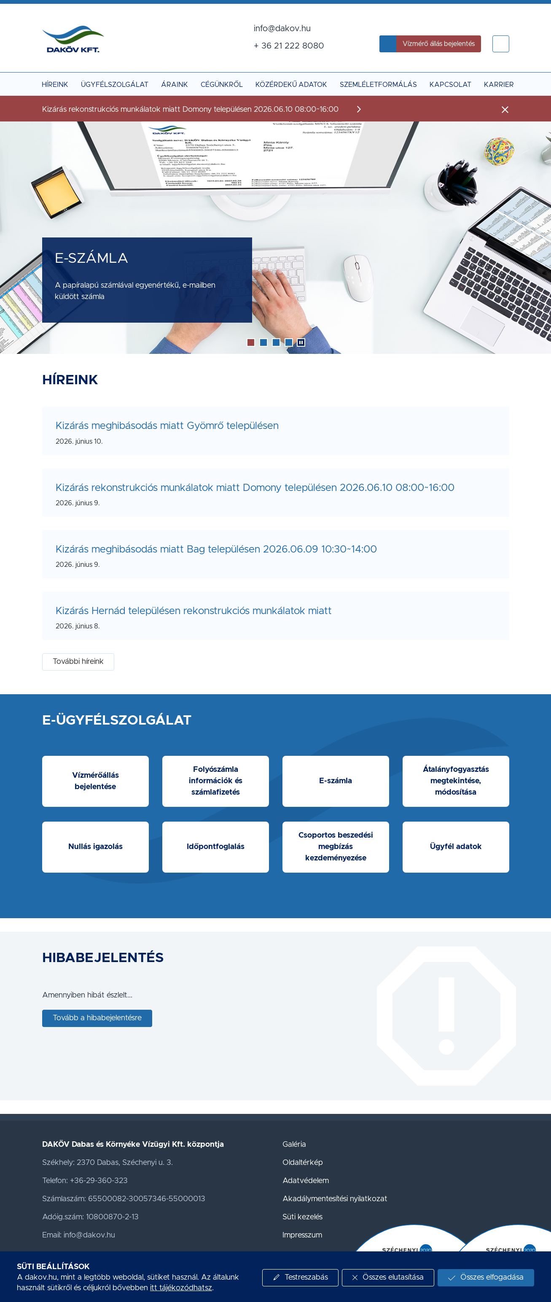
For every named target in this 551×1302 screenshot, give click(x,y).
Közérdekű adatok (291, 84)
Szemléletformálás (378, 84)
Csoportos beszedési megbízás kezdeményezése (335, 847)
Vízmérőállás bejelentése (95, 781)
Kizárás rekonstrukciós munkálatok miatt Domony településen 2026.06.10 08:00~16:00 (255, 488)
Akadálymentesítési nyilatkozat (334, 1199)
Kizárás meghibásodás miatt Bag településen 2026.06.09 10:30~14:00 (216, 550)
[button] (500, 43)
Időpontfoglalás (216, 847)
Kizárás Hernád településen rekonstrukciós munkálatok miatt (194, 611)
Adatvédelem (305, 1181)
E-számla (335, 781)
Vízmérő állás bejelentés (439, 43)
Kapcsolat (450, 84)
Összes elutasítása (393, 1277)
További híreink (78, 662)
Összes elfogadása (492, 1277)
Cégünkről (222, 84)
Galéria (294, 1144)
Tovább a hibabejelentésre (97, 1018)
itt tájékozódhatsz (181, 1288)
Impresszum (302, 1235)
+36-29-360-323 (99, 1181)
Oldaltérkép (302, 1163)
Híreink (55, 84)
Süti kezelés (302, 1217)
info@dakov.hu (282, 28)
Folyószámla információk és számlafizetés (215, 781)
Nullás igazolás (95, 847)
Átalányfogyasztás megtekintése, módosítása (456, 781)
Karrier (499, 84)
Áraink (174, 84)
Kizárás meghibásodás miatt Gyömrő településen (167, 426)
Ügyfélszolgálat (114, 84)
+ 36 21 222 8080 (289, 46)
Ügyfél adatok (456, 847)
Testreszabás (306, 1277)
